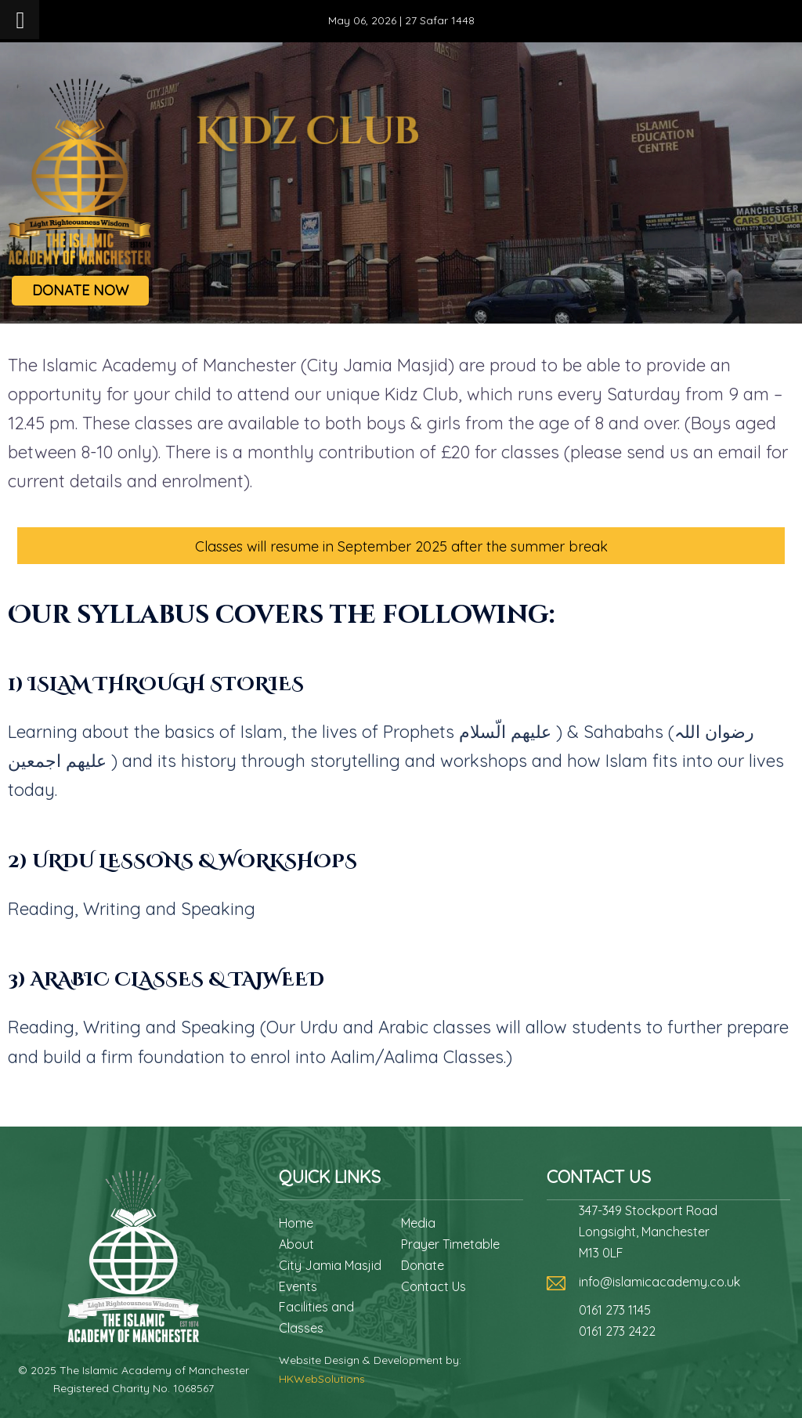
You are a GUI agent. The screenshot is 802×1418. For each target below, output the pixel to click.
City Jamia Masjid (330, 1265)
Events (298, 1286)
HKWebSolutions (322, 1379)
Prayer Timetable (450, 1244)
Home (296, 1223)
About (296, 1244)
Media (418, 1223)
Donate (422, 1265)
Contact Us (433, 1286)
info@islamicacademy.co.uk (659, 1282)
